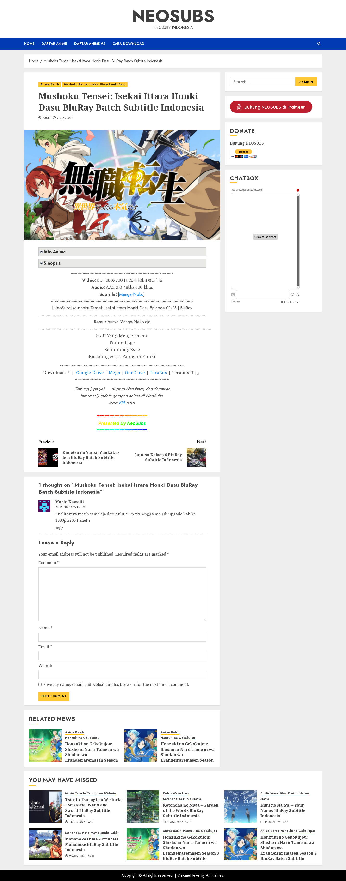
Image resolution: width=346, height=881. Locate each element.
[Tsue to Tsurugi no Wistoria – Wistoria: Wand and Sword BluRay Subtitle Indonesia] (45, 806)
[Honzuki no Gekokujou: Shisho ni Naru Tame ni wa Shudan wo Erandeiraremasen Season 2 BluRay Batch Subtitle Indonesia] (140, 745)
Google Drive (90, 372)
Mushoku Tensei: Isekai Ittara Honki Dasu (95, 84)
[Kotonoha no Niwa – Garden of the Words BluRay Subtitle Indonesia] (143, 806)
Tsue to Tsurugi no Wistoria (95, 794)
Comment (48, 562)
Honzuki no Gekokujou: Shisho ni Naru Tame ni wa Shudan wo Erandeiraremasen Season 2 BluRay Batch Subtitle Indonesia (188, 757)
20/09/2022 (65, 118)
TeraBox (158, 372)
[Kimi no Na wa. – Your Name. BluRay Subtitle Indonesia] (240, 806)
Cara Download (128, 43)
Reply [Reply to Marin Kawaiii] (59, 528)
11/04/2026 (77, 822)
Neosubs (173, 15)
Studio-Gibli (108, 833)
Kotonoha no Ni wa (177, 799)
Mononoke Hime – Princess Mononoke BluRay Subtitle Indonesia (91, 844)
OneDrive (135, 372)
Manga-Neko (131, 294)
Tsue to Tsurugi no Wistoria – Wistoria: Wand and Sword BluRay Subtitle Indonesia (93, 807)
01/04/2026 (175, 822)
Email (45, 647)
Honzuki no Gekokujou (82, 738)
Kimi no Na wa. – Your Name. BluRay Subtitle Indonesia (282, 811)
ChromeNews (188, 875)
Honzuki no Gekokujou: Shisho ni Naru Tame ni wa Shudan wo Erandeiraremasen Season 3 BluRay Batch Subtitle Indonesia (92, 757)
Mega (114, 372)
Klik (122, 402)
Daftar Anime (54, 43)
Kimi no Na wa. (299, 794)
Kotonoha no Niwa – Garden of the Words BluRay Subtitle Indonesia (190, 811)
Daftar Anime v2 (89, 43)
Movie (69, 794)
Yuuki (46, 118)
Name (45, 628)
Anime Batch (49, 84)
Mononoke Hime (77, 833)
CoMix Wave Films (176, 794)
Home (29, 43)
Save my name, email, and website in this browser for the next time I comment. (116, 684)
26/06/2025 (77, 856)
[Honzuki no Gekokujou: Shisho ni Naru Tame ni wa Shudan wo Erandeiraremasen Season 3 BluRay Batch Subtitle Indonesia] (45, 745)
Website (45, 665)
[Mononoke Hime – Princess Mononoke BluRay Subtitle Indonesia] (45, 844)
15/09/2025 (273, 822)
